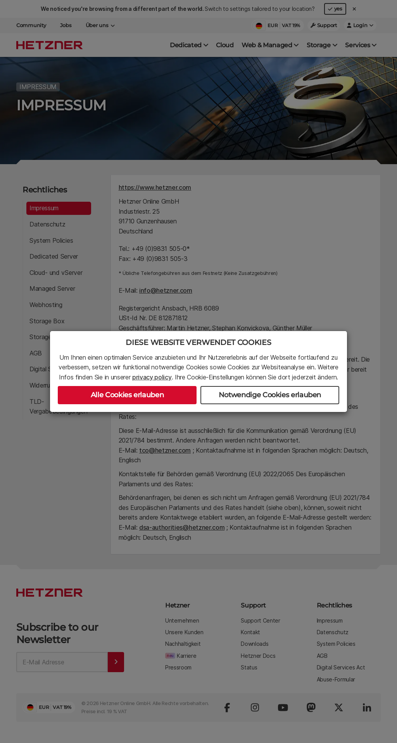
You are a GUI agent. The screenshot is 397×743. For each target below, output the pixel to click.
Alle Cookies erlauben (127, 395)
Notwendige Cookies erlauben (270, 395)
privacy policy (152, 377)
